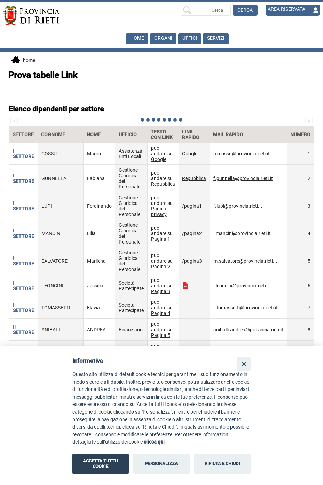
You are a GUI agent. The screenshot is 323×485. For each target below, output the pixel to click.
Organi (163, 38)
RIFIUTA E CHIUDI (222, 463)
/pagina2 (192, 233)
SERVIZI (215, 38)
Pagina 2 (160, 266)
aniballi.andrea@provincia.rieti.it (248, 329)
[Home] (34, 16)
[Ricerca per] (206, 10)
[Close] (244, 364)
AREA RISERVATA (286, 9)
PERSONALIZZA (161, 463)
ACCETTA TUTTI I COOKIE (100, 463)
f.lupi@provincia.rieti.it (237, 206)
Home (137, 38)
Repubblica (163, 184)
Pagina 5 (160, 335)
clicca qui (154, 442)
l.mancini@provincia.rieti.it (242, 233)
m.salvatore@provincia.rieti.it (245, 261)
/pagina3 (192, 261)
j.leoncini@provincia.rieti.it (241, 285)
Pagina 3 (160, 291)
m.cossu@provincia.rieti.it (241, 153)
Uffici (189, 38)
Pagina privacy (159, 211)
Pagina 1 (160, 239)
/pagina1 (192, 206)
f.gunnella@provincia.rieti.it (243, 178)
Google (158, 159)
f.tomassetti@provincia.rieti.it (245, 307)
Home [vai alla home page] (23, 60)
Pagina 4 (160, 313)
